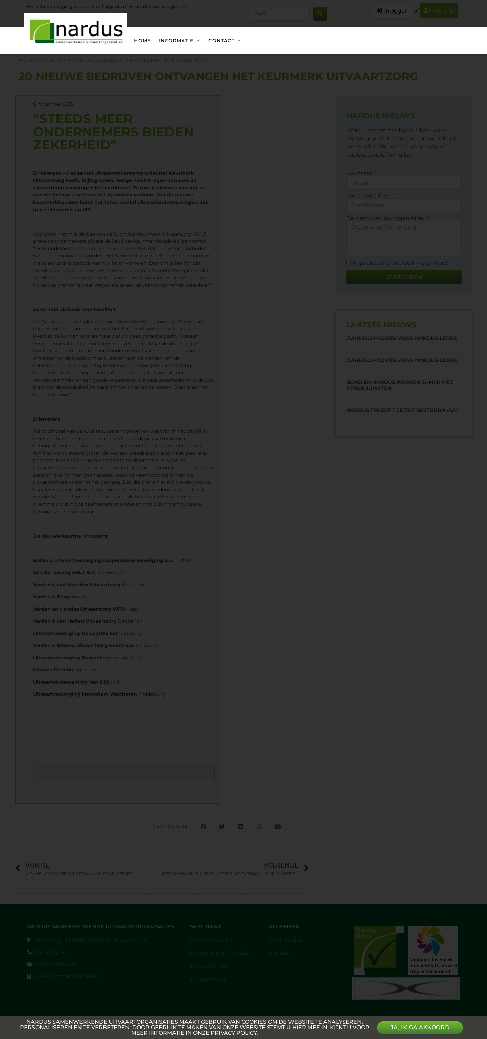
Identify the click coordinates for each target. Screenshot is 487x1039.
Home (142, 41)
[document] (243, 519)
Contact (224, 41)
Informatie (179, 41)
